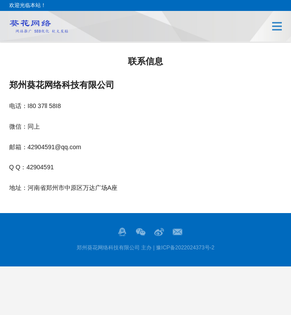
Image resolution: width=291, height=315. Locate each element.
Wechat (141, 232)
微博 (159, 232)
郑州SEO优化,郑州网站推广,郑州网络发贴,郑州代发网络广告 (38, 26)
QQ (122, 232)
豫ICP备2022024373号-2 (185, 248)
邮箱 (177, 232)
